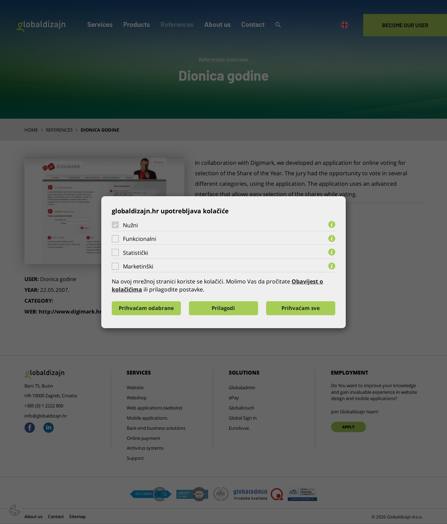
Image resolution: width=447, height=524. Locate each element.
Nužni (130, 225)
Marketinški (138, 266)
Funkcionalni (139, 239)
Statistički (135, 253)
